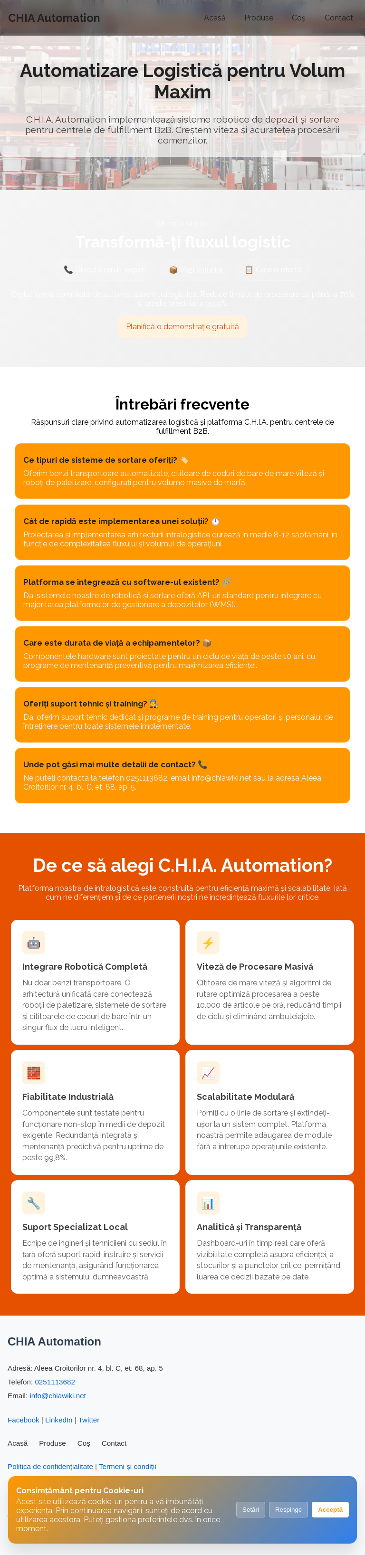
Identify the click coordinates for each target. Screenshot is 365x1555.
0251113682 (55, 1382)
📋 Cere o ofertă (273, 270)
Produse (258, 17)
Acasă (215, 17)
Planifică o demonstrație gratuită (182, 326)
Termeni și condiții (127, 1466)
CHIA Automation (54, 17)
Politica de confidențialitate (50, 1466)
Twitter (89, 1420)
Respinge (288, 1509)
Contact (339, 17)
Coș (299, 17)
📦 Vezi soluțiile (195, 271)
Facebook (23, 1420)
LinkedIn (58, 1420)
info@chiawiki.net (57, 1396)
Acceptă (330, 1509)
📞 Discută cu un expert (105, 270)
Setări (250, 1509)
